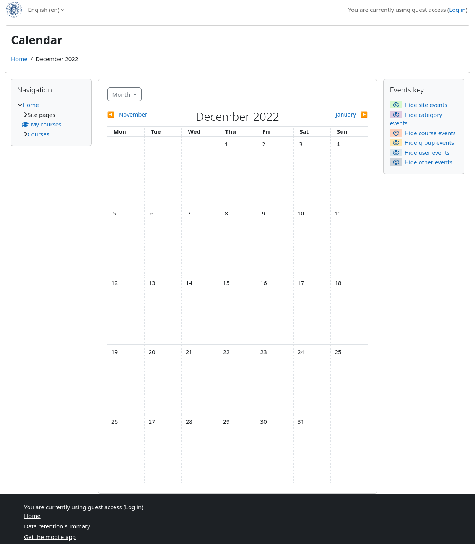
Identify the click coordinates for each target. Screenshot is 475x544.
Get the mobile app (50, 537)
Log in (457, 9)
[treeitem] (51, 119)
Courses (38, 134)
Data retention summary (57, 526)
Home (19, 59)
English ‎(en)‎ (43, 9)
